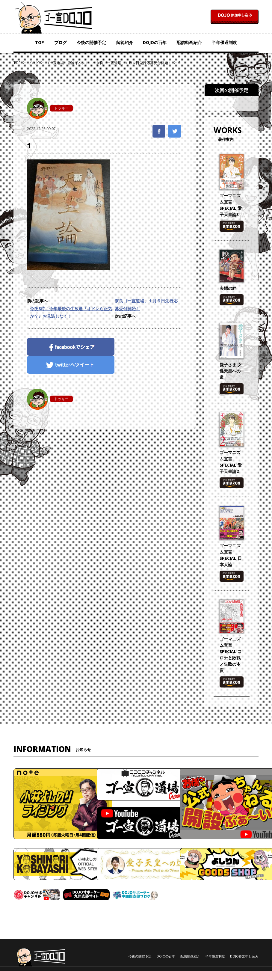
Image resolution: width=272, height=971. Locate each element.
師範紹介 (124, 42)
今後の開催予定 (91, 42)
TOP (39, 42)
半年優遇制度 (224, 42)
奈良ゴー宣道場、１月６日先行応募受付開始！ (146, 304)
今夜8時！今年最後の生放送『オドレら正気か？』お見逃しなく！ (71, 312)
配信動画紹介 (189, 42)
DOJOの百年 (155, 42)
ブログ (60, 42)
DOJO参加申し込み (244, 956)
